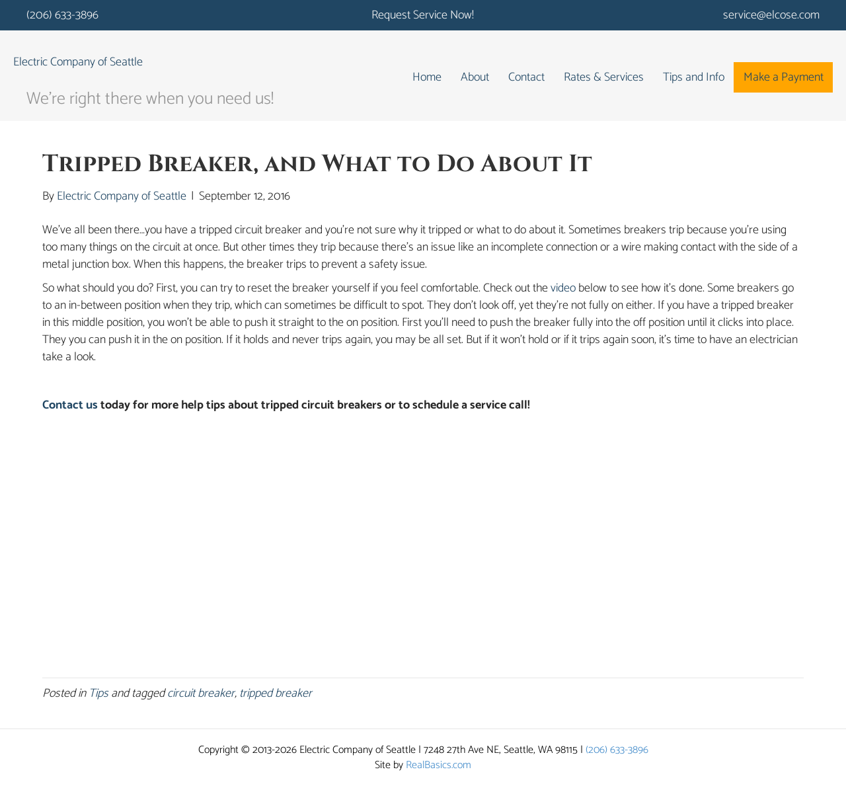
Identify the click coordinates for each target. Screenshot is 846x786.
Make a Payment (784, 77)
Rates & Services (604, 77)
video (563, 288)
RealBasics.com (438, 765)
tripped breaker (275, 693)
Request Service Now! (422, 15)
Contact (526, 77)
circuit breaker (201, 693)
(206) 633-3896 (62, 15)
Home (427, 77)
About (475, 77)
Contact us (70, 405)
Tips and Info (693, 77)
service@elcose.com (771, 15)
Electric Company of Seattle (78, 62)
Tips (98, 693)
